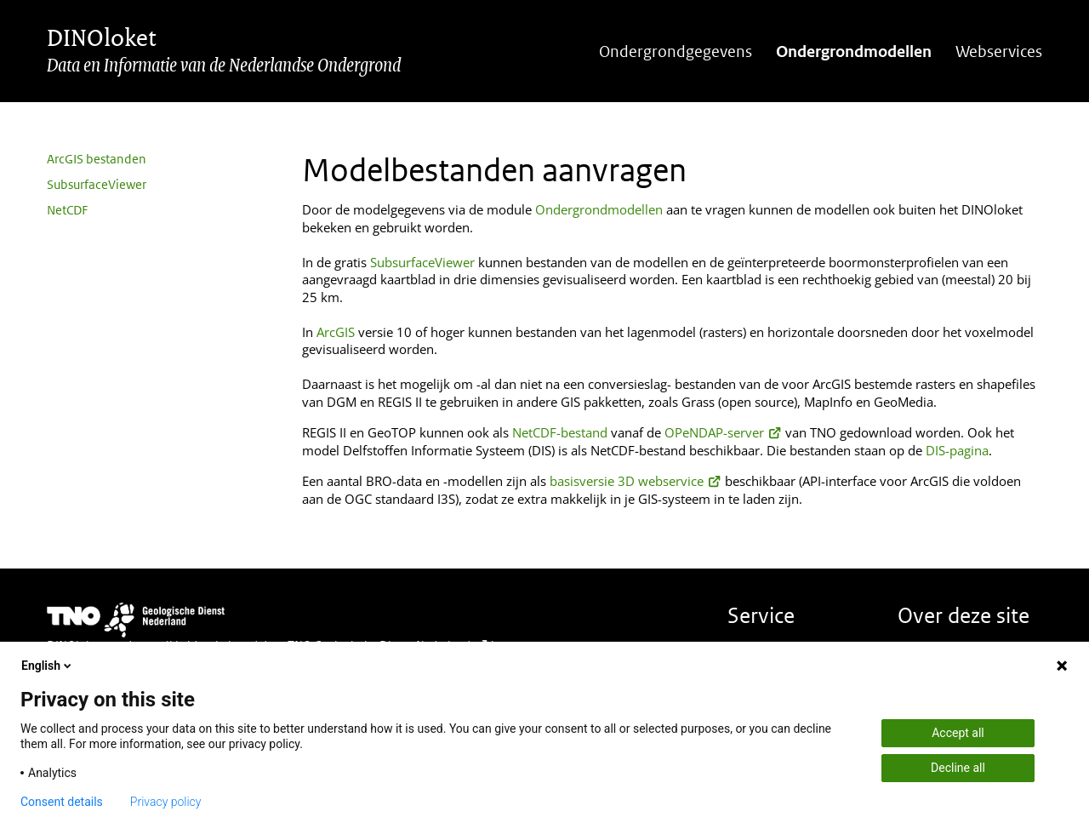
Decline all (958, 767)
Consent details (61, 802)
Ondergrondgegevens (675, 51)
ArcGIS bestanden (96, 159)
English (47, 665)
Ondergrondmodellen (854, 51)
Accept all (958, 733)
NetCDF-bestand (559, 432)
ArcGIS (335, 331)
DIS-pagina (957, 450)
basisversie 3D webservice (635, 480)
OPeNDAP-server (723, 432)
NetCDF (67, 210)
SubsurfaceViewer (96, 184)
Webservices (998, 51)
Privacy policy (166, 802)
